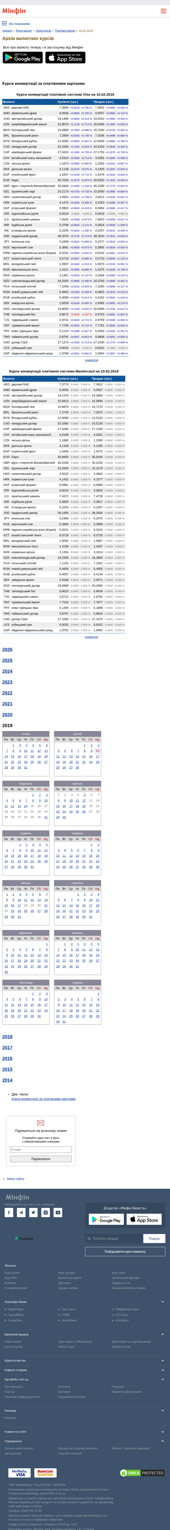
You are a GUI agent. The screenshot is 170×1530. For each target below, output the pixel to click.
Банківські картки (69, 1278)
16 (19, 756)
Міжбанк (10, 1283)
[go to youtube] (58, 1212)
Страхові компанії (70, 1453)
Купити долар (14, 1346)
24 (25, 762)
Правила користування (127, 1391)
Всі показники (19, 24)
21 (6, 762)
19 (39, 756)
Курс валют (12, 1272)
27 (46, 762)
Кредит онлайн (68, 1288)
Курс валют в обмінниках (75, 1341)
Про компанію (14, 1386)
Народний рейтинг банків (128, 1288)
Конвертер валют (16, 1288)
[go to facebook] (9, 1212)
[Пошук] (154, 1238)
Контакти (64, 1386)
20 (46, 756)
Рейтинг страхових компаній (130, 1448)
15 (12, 756)
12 (39, 751)
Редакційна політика (72, 1397)
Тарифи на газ (121, 1283)
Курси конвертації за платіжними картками (44, 1099)
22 (12, 762)
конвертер (91, 360)
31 (25, 767)
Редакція (118, 1386)
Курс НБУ (11, 1278)
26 (39, 762)
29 (12, 767)
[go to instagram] (45, 1212)
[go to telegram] (21, 1212)
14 (6, 756)
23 (19, 762)
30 (19, 767)
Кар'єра (10, 1391)
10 (25, 751)
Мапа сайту (15, 1179)
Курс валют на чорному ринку (131, 1341)
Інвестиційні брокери (125, 1278)
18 (32, 756)
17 (25, 756)
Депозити (64, 1283)
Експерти (64, 1391)
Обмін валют (13, 1341)
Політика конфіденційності (22, 1397)
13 (46, 751)
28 (6, 767)
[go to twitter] (33, 1212)
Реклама (10, 1418)
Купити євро (66, 1346)
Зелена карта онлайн (19, 1448)
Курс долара (66, 1272)
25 (32, 762)
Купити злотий (121, 1346)
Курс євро (118, 1272)
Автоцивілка (13, 1453)
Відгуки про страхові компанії (77, 1448)
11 (32, 751)
